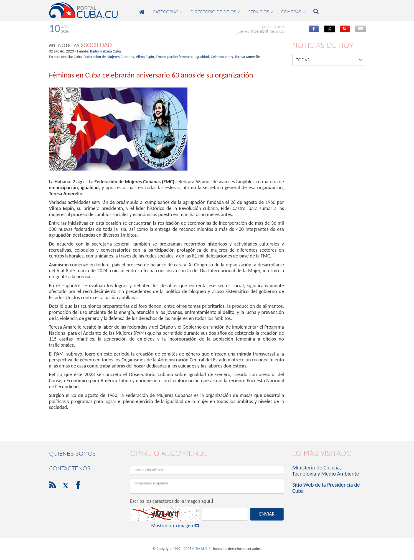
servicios (260, 12)
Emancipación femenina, (175, 56)
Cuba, (78, 56)
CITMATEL (200, 548)
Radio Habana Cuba (105, 51)
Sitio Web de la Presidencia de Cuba (326, 487)
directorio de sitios (215, 12)
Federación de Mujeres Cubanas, (109, 56)
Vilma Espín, (145, 56)
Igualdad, (202, 56)
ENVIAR (267, 514)
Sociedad (98, 45)
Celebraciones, (222, 56)
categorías (167, 12)
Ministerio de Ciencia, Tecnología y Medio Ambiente (325, 470)
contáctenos (69, 468)
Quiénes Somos (72, 454)
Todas (329, 59)
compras (293, 12)
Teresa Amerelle (247, 56)
